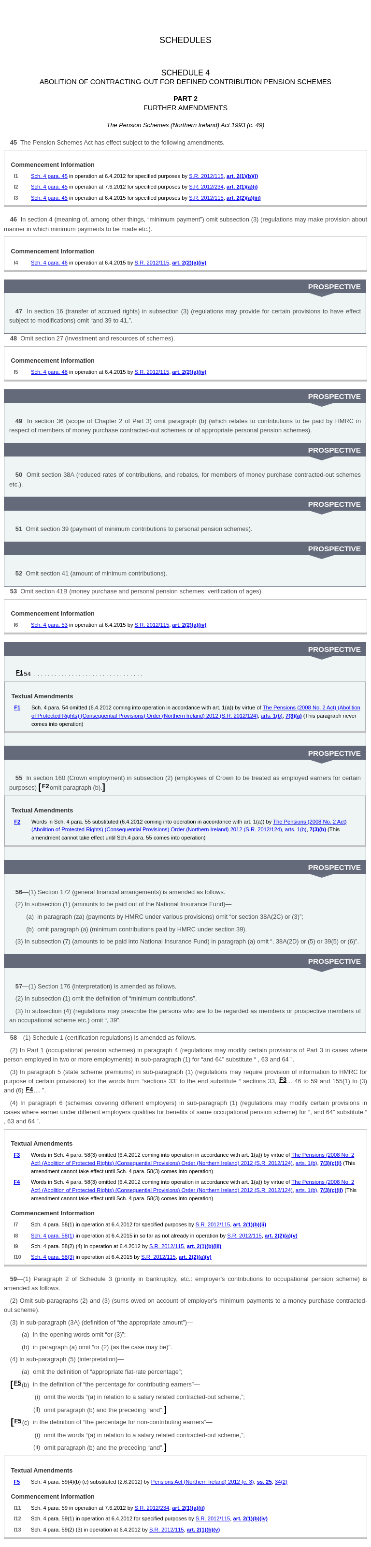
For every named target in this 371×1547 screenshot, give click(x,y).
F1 (19, 672)
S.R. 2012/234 (206, 187)
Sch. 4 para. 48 (49, 372)
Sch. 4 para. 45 (49, 176)
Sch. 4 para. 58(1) (52, 1235)
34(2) (281, 1482)
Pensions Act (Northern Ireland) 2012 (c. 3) (202, 1482)
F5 (17, 1382)
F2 (45, 786)
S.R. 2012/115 (206, 176)
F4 (29, 1089)
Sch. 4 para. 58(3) (52, 1257)
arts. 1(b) (272, 716)
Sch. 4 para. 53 (49, 625)
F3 (282, 1079)
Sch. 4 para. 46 (49, 262)
